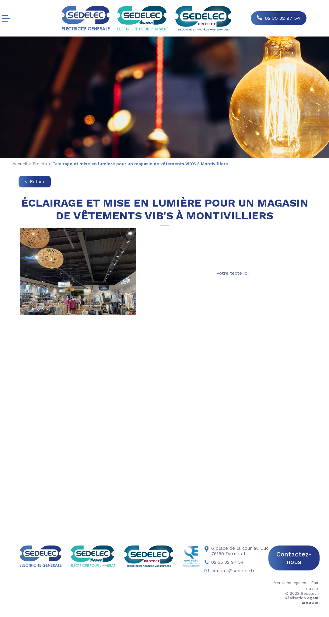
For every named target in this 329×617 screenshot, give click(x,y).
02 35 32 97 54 (282, 18)
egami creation (311, 600)
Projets (40, 163)
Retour (37, 181)
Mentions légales (289, 582)
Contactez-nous (294, 558)
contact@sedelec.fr (230, 570)
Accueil (19, 163)
